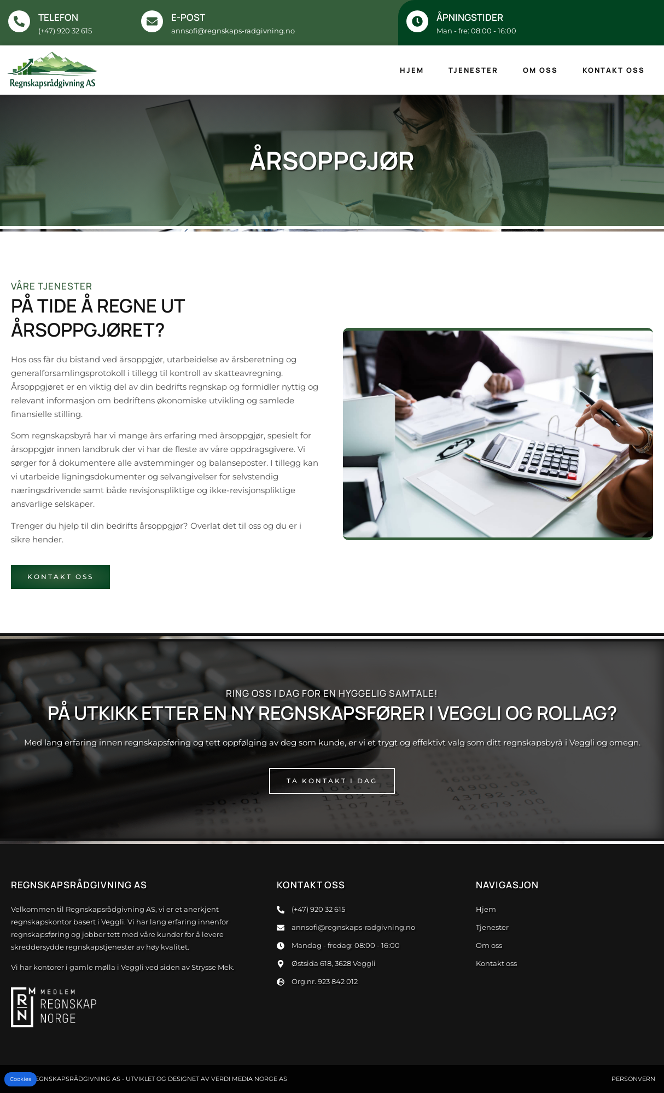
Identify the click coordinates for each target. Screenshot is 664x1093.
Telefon (58, 17)
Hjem (412, 70)
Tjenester (473, 70)
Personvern (633, 1079)
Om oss (540, 70)
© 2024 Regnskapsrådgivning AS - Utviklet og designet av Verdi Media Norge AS (147, 1079)
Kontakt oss (614, 70)
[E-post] (152, 21)
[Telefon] (19, 21)
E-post (188, 17)
